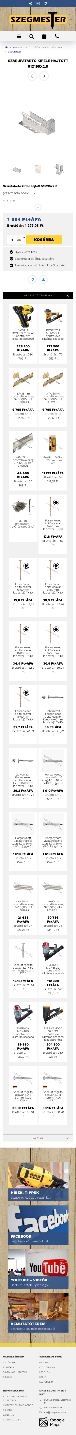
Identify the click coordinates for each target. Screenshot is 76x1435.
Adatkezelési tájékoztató (18, 1405)
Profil (38, 3)
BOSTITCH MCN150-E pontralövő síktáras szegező (53, 334)
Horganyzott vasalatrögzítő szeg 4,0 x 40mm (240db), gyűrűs (53, 778)
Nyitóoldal (9, 1362)
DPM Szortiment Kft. (52, 1422)
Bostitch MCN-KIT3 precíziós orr (53, 460)
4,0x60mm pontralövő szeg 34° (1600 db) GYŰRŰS (53, 905)
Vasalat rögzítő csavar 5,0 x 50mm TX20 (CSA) (23, 1096)
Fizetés (7, 1410)
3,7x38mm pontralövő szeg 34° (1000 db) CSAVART (53, 397)
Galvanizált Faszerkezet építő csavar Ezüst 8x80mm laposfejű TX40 (23, 780)
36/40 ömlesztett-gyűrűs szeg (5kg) (23, 523)
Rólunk (7, 1377)
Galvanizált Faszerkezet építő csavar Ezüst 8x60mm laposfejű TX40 (53, 717)
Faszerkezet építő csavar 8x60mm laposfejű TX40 (23, 715)
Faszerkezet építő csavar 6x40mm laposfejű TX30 (53, 524)
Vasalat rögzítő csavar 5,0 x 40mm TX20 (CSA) (53, 1096)
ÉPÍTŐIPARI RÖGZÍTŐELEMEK (47, 47)
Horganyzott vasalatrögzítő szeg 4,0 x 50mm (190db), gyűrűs (23, 842)
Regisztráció (47, 1367)
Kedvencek (45, 3)
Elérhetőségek (12, 1420)
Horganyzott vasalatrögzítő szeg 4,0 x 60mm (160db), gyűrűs (53, 842)
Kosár (42, 1377)
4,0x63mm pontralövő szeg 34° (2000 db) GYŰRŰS (23, 461)
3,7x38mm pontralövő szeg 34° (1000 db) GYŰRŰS (23, 397)
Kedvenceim (46, 1382)
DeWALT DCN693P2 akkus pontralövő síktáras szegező (23, 334)
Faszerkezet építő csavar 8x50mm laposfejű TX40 (53, 651)
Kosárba (44, 243)
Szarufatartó (14, 52)
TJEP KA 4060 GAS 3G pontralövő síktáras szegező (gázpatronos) (53, 1034)
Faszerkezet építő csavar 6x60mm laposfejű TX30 (23, 588)
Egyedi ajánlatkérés (15, 1372)
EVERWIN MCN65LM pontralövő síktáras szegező (53, 969)
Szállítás (8, 1415)
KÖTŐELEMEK (20, 47)
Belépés (31, 3)
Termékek (8, 1367)
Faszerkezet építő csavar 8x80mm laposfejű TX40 (23, 651)
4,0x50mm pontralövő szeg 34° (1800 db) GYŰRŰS (23, 905)
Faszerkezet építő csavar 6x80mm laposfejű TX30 (53, 588)
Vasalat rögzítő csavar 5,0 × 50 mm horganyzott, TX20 (23, 969)
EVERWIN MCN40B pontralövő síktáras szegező (23, 1032)
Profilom (44, 1372)
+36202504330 (57, 36)
